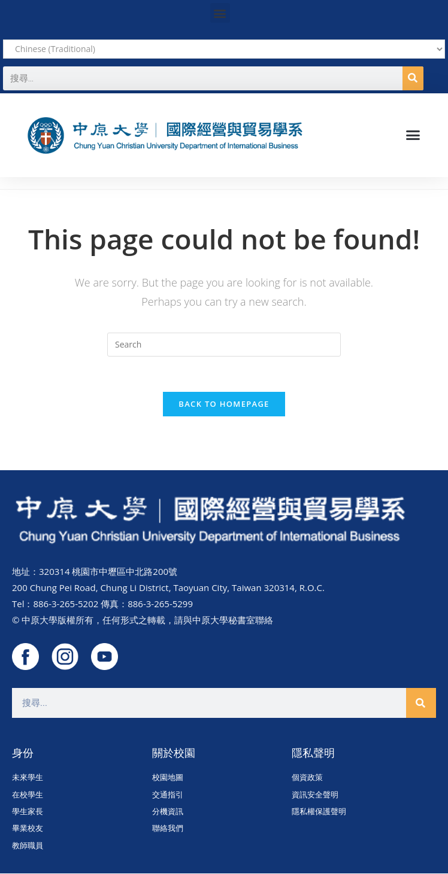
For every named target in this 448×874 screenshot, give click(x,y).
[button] (220, 13)
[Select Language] (224, 49)
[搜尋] (412, 78)
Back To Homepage (223, 404)
